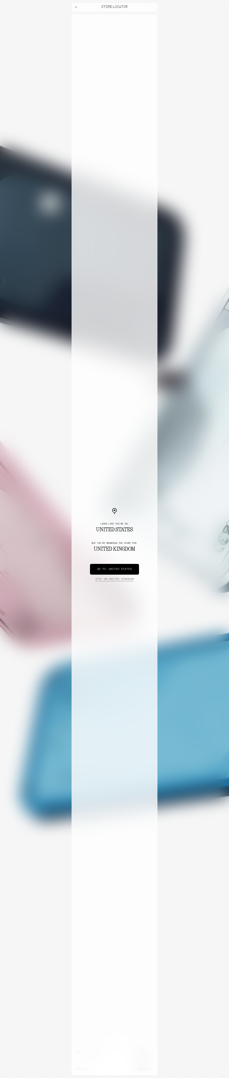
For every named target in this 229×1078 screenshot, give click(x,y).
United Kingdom (114, 579)
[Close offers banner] (153, 15)
